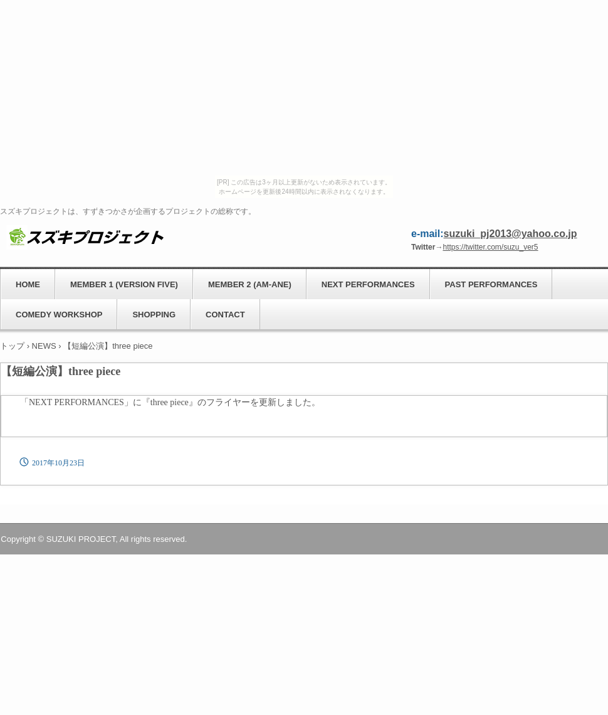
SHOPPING (154, 314)
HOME (28, 284)
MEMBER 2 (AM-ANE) (249, 284)
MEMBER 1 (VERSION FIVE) (124, 284)
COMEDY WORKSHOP (59, 314)
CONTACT (225, 314)
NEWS (44, 346)
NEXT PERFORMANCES (368, 284)
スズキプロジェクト (85, 236)
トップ (12, 346)
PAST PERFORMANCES (491, 284)
